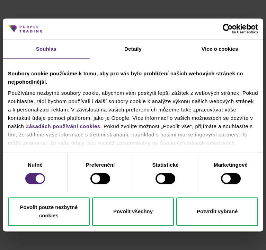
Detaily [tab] (133, 49)
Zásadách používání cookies (63, 126)
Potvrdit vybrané (217, 212)
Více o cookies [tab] (220, 49)
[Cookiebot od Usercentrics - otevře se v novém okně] (227, 29)
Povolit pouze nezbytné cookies (49, 212)
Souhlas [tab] (46, 49)
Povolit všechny (133, 212)
